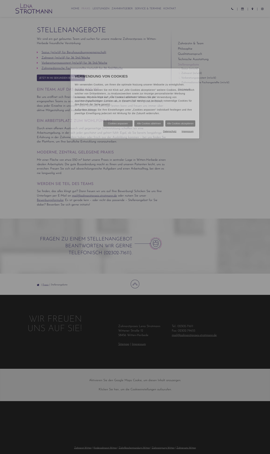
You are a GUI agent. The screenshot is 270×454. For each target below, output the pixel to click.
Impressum (188, 131)
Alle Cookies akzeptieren (180, 123)
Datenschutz (169, 131)
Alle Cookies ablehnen (149, 123)
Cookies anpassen (118, 123)
